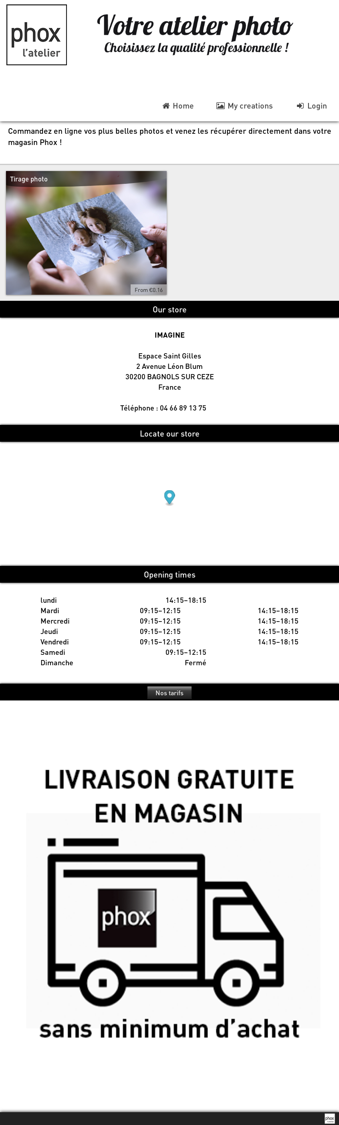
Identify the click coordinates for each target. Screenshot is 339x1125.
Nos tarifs (169, 692)
